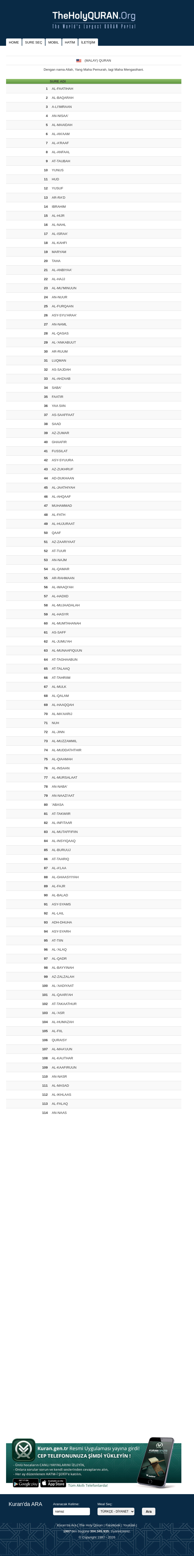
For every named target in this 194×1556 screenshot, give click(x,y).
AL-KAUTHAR (62, 1058)
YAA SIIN (59, 406)
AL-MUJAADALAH (66, 605)
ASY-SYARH (61, 931)
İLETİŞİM (88, 42)
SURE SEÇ (33, 42)
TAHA (56, 261)
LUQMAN (59, 360)
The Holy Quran (91, 1525)
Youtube (129, 1525)
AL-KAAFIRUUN (64, 1067)
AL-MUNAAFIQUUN (67, 650)
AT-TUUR (59, 551)
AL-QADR (59, 958)
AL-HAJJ (58, 279)
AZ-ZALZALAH (63, 977)
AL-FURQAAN (63, 306)
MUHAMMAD (62, 506)
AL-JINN (58, 732)
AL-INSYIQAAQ (64, 841)
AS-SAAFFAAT (63, 415)
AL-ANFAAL (61, 152)
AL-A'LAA (59, 868)
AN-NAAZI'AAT (63, 795)
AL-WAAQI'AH (63, 587)
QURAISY (59, 1040)
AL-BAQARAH (63, 98)
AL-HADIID (60, 596)
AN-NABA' (59, 786)
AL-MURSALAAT (64, 777)
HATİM (70, 42)
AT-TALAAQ (61, 668)
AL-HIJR (58, 216)
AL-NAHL (59, 225)
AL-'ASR (58, 1013)
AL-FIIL (57, 1031)
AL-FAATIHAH (62, 89)
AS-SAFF (59, 632)
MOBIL (53, 42)
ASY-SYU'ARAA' (64, 315)
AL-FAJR (58, 886)
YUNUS (58, 170)
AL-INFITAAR (62, 823)
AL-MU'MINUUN (64, 288)
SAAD (56, 424)
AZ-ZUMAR (60, 433)
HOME (14, 42)
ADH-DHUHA (62, 922)
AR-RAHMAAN (63, 578)
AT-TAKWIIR (61, 814)
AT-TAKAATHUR (64, 1004)
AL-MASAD (60, 1085)
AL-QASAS (60, 333)
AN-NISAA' (60, 116)
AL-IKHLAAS (61, 1095)
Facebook (113, 1525)
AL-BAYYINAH (63, 968)
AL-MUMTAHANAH (66, 623)
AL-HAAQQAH (63, 705)
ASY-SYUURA (62, 460)
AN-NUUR (59, 297)
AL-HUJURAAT (63, 524)
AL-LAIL (58, 913)
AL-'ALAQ (59, 949)
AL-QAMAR (60, 569)
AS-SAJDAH (61, 369)
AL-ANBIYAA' (62, 270)
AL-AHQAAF (61, 496)
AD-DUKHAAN (63, 478)
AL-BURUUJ (61, 850)
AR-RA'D (58, 197)
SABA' (56, 388)
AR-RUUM (60, 351)
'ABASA (58, 805)
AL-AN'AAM (61, 134)
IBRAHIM (59, 206)
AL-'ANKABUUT (64, 342)
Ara (149, 1511)
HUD (55, 179)
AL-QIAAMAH (62, 759)
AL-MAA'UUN (62, 1049)
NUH (55, 723)
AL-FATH (58, 515)
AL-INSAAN (60, 768)
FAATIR (57, 397)
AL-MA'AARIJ (62, 714)
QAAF (56, 533)
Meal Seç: (105, 1504)
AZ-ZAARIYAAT (64, 542)
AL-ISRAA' (60, 234)
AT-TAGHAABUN (65, 659)
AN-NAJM (59, 560)
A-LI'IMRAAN (62, 107)
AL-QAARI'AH (62, 995)
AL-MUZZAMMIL (64, 741)
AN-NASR (59, 1076)
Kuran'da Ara (66, 1525)
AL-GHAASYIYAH (65, 877)
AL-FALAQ (60, 1104)
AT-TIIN (57, 940)
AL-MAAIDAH (62, 125)
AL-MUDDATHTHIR (66, 750)
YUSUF (57, 188)
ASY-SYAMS (61, 904)
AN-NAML (59, 324)
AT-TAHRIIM (61, 678)
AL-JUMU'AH (62, 641)
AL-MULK (59, 687)
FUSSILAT (60, 451)
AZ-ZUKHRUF (62, 469)
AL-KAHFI (59, 243)
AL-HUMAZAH (63, 1022)
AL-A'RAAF (60, 143)
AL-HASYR (60, 614)
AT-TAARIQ (60, 859)
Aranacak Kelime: (66, 1504)
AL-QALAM (60, 696)
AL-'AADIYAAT (63, 986)
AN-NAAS (59, 1113)
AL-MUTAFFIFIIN (65, 832)
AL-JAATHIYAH (63, 487)
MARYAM (59, 252)
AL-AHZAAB (61, 379)
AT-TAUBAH (61, 161)
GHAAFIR (59, 442)
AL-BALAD (60, 895)
